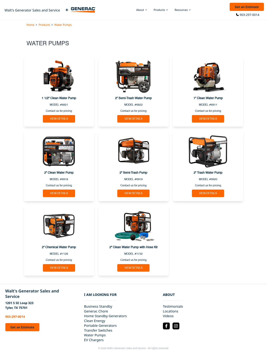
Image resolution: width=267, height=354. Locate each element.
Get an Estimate (247, 7)
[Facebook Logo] (166, 326)
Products (161, 10)
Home (30, 25)
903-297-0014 (249, 15)
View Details (59, 118)
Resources (183, 10)
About (141, 10)
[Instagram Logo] (176, 326)
